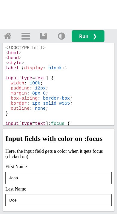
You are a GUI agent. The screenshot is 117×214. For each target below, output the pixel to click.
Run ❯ (88, 36)
